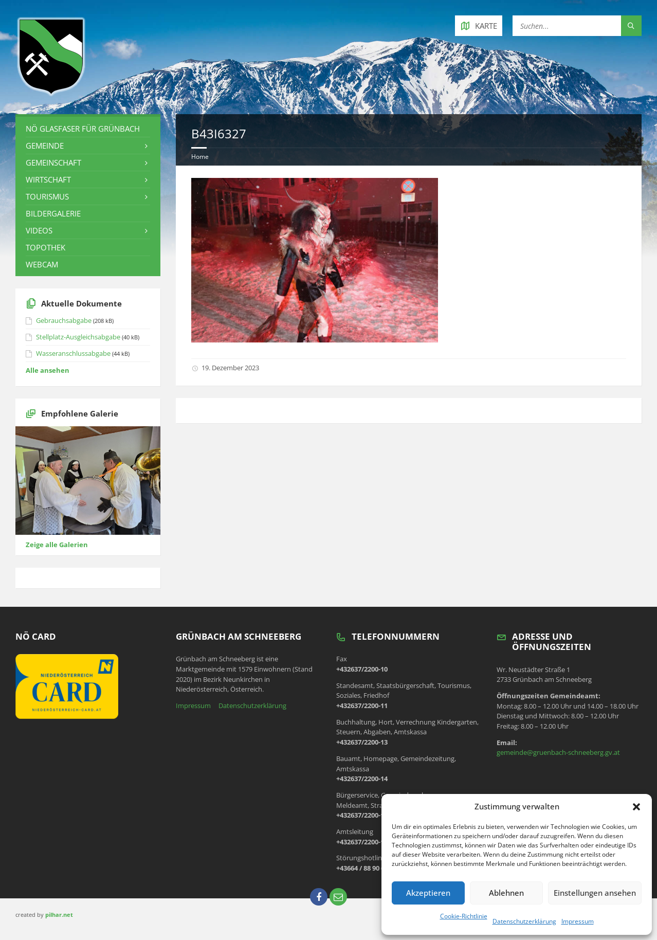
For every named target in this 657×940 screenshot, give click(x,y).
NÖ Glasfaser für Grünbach (83, 128)
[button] (636, 807)
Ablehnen (506, 893)
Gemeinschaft (53, 162)
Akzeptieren (428, 893)
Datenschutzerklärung (524, 921)
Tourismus (47, 196)
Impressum (577, 921)
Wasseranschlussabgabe (73, 353)
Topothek (45, 247)
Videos (39, 230)
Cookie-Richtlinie (463, 916)
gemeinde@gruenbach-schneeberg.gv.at (558, 752)
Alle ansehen (47, 370)
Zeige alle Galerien (57, 544)
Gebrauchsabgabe (64, 320)
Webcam (42, 264)
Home (200, 156)
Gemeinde (45, 145)
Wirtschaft (48, 179)
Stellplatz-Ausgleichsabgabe (78, 336)
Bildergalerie (53, 213)
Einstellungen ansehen (595, 893)
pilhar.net (59, 914)
